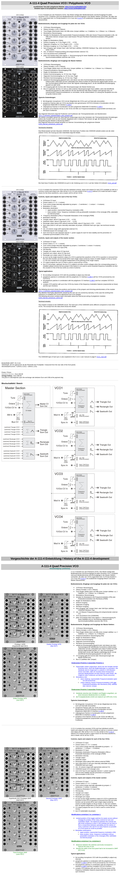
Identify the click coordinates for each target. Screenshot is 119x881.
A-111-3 (80, 18)
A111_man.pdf (101, 357)
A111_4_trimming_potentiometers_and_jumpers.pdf (55, 115)
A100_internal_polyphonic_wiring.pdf (50, 124)
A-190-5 (68, 105)
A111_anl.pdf (112, 183)
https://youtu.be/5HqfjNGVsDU (75, 7)
